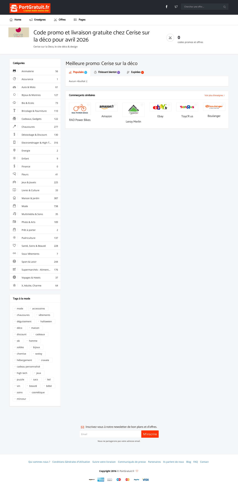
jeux (38, 373)
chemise (21, 353)
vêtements (44, 314)
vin (18, 385)
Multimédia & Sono (35, 214)
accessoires (38, 308)
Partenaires (154, 461)
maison (35, 327)
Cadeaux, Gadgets (35, 119)
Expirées (135, 72)
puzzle (20, 379)
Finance (35, 166)
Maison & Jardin (35, 198)
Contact (204, 461)
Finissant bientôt (107, 72)
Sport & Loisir (35, 262)
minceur (21, 398)
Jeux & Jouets (35, 182)
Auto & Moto (35, 87)
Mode (35, 206)
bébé (49, 385)
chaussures (23, 314)
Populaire (78, 72)
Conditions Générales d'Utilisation (71, 461)
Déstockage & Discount (35, 135)
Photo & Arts (35, 222)
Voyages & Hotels (35, 278)
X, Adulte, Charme (35, 286)
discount (21, 334)
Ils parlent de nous (173, 461)
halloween (46, 321)
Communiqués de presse (132, 461)
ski (18, 340)
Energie (35, 151)
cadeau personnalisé (28, 366)
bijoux (36, 347)
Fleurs (35, 174)
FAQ (195, 461)
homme (33, 340)
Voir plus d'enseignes (215, 95)
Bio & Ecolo (35, 103)
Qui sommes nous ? (39, 461)
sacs (35, 379)
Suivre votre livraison (104, 461)
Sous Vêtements (35, 254)
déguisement (24, 321)
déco (19, 327)
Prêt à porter (35, 230)
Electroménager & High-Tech (35, 143)
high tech (22, 373)
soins (20, 392)
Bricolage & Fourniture (35, 111)
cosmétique (38, 392)
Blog (188, 461)
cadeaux (40, 334)
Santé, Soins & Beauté (35, 246)
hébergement (24, 360)
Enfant (35, 159)
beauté (33, 385)
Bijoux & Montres (35, 95)
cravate (45, 360)
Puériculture (35, 238)
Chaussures (35, 127)
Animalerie (35, 71)
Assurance (35, 79)
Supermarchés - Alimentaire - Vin (36, 270)
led (49, 379)
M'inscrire (150, 434)
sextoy (38, 353)
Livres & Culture (35, 190)
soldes (20, 347)
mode (20, 308)
